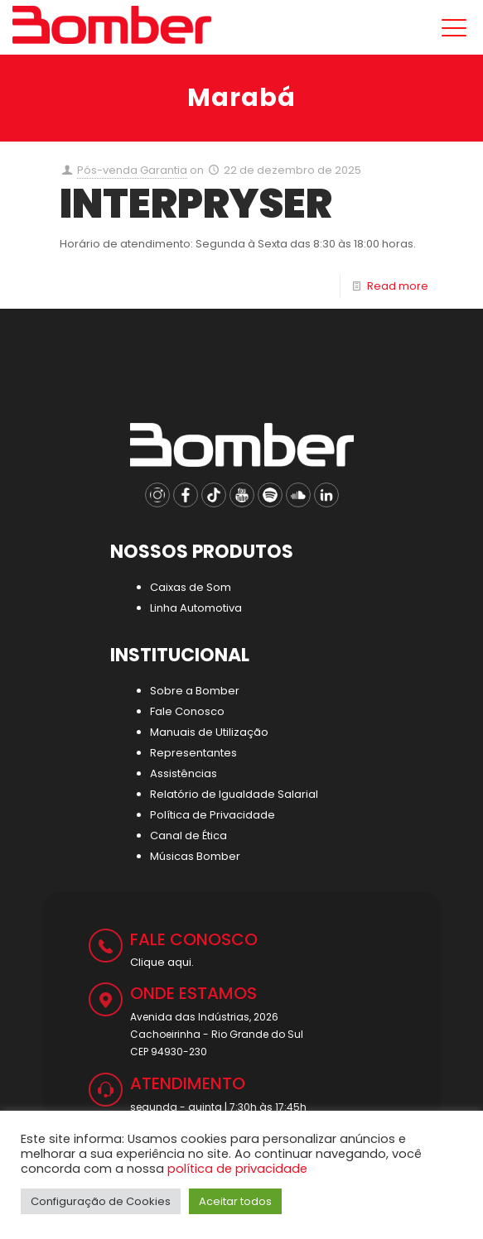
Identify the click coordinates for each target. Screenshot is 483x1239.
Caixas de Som (190, 587)
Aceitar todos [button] (235, 1201)
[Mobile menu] (451, 28)
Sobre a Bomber (194, 691)
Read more (397, 286)
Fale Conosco (187, 711)
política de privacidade (237, 1168)
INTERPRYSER (196, 203)
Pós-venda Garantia (132, 170)
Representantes (193, 753)
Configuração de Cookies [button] (101, 1201)
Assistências (183, 773)
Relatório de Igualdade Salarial (234, 794)
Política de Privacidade (212, 815)
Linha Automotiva (196, 608)
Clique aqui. (162, 962)
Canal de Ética (188, 835)
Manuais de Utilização (209, 732)
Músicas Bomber (195, 856)
